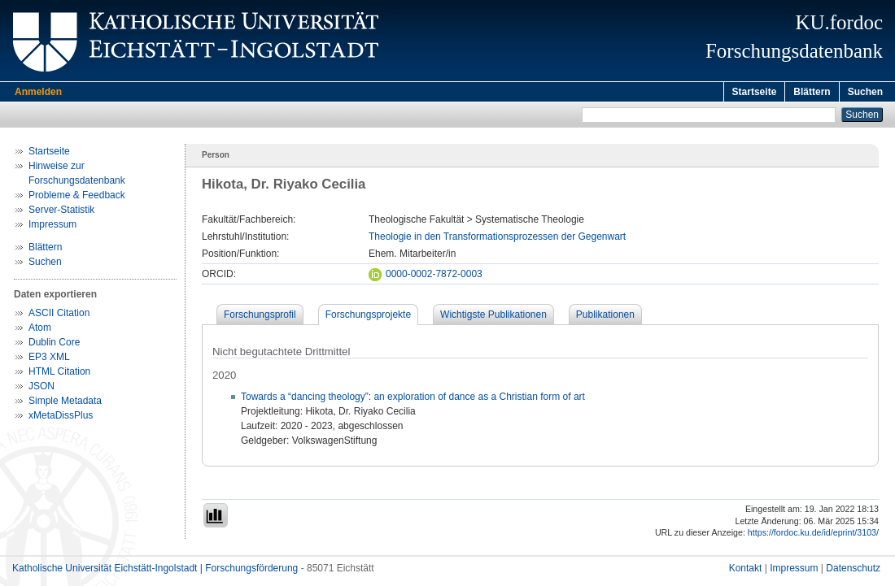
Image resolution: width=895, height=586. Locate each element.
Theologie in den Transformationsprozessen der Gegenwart (497, 239)
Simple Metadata (65, 403)
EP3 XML (49, 359)
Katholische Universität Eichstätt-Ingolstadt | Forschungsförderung (155, 570)
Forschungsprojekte (368, 317)
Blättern (811, 92)
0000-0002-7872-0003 (425, 276)
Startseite (754, 92)
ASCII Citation (59, 315)
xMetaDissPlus (60, 417)
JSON (41, 388)
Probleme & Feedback (76, 197)
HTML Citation (59, 374)
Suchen (865, 92)
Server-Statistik (61, 212)
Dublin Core (54, 344)
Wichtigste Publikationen (493, 317)
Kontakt (745, 570)
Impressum (52, 226)
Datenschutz (853, 570)
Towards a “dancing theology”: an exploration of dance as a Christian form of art (413, 399)
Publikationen (605, 317)
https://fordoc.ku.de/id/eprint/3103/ (813, 535)
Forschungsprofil (260, 317)
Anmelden (38, 92)
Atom (39, 330)
